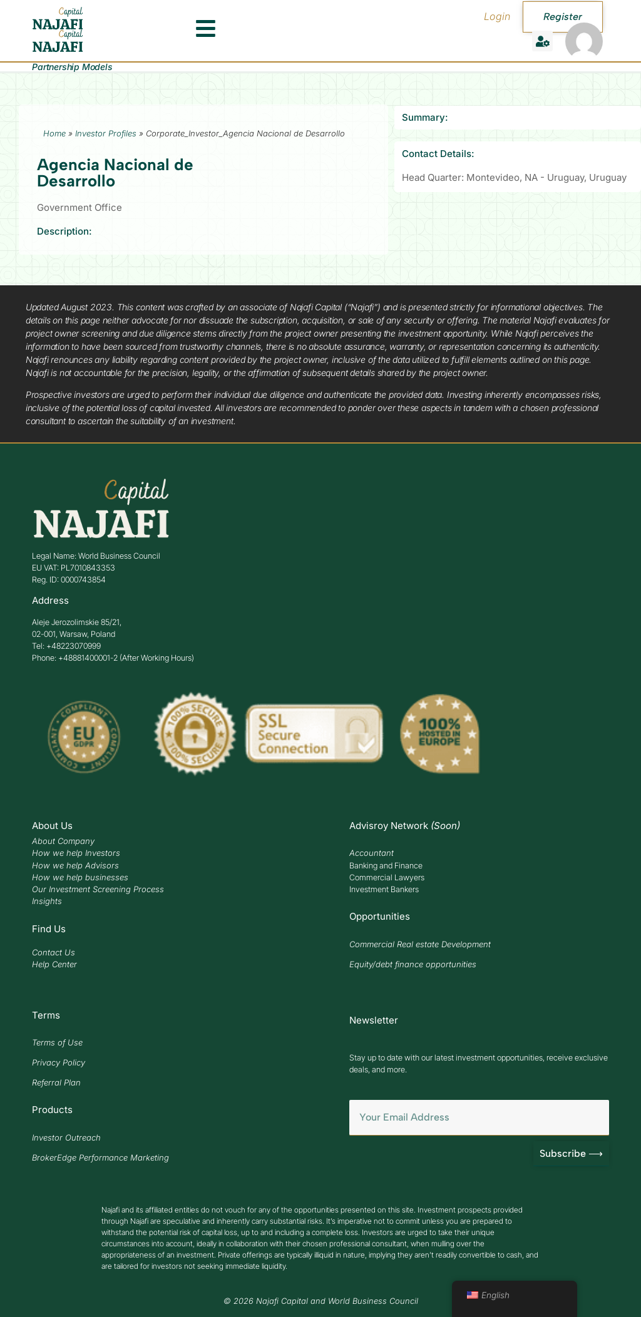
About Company (63, 841)
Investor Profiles (105, 133)
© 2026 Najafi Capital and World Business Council (320, 1301)
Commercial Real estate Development (420, 944)
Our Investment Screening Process (98, 889)
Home (54, 133)
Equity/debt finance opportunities (412, 964)
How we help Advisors (75, 865)
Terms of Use (57, 1042)
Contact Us (53, 952)
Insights (47, 901)
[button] (542, 41)
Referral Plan (56, 1082)
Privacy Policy (58, 1062)
